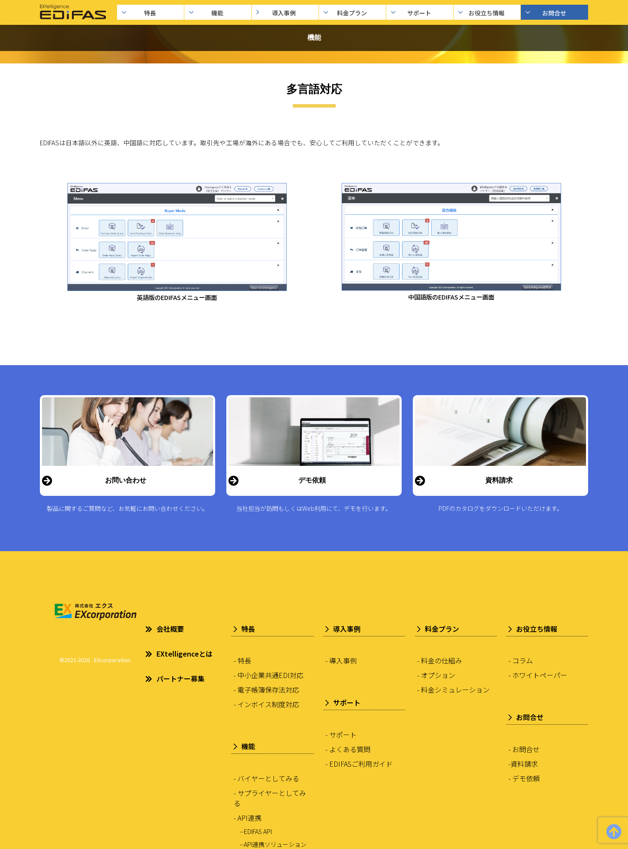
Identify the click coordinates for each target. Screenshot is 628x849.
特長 (149, 13)
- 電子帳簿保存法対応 (266, 689)
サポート (418, 13)
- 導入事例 (341, 660)
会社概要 (164, 629)
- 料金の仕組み (439, 660)
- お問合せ (524, 749)
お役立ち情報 (485, 13)
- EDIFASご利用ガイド (359, 764)
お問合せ (553, 13)
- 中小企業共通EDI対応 (268, 675)
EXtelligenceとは (179, 653)
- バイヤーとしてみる (266, 778)
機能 (216, 13)
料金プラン (351, 13)
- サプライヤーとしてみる (270, 798)
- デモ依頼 (524, 778)
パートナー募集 (174, 678)
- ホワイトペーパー (537, 675)
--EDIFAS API (256, 831)
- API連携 (247, 818)
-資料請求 (523, 764)
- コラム (520, 660)
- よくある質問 (347, 749)
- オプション (436, 675)
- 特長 (242, 660)
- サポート (341, 734)
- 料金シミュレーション (453, 689)
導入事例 (283, 13)
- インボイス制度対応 (266, 704)
